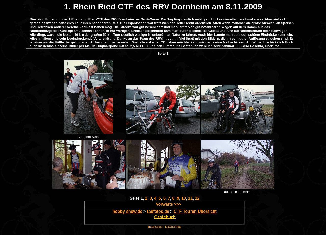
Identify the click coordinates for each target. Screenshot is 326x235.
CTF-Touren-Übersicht (195, 211)
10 (183, 198)
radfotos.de (158, 211)
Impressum (155, 226)
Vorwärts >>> (168, 204)
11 (190, 198)
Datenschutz (173, 226)
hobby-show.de (127, 211)
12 (197, 198)
